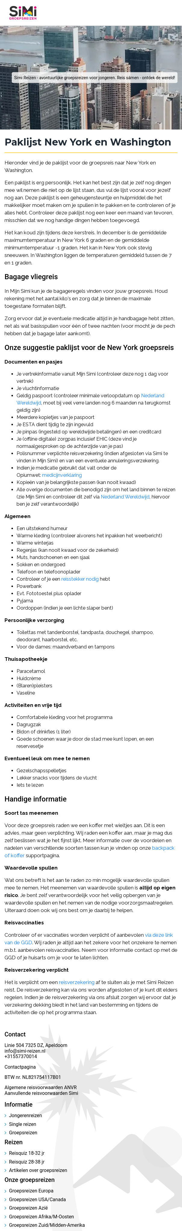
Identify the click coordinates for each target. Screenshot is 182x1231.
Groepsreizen (23, 1133)
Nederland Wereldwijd (125, 497)
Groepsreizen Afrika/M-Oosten (41, 1217)
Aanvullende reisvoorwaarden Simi (41, 1093)
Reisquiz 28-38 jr (27, 1162)
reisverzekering (76, 982)
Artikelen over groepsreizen (38, 1170)
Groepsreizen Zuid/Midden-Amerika (47, 1225)
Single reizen (22, 1124)
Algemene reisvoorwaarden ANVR (41, 1087)
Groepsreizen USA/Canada (37, 1199)
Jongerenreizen (25, 1115)
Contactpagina (20, 1067)
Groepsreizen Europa (31, 1191)
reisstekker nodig (80, 579)
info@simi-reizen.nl (25, 1051)
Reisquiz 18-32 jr (27, 1153)
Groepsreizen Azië (28, 1208)
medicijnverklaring (62, 475)
